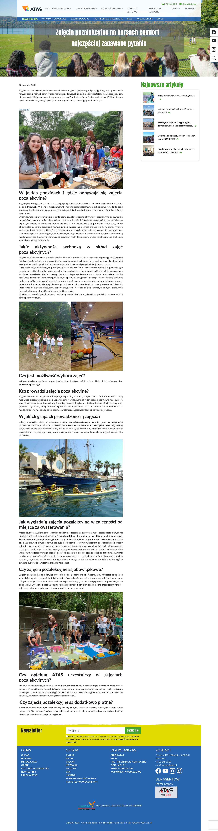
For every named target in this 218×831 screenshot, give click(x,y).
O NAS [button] (175, 8)
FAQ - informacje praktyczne (108, 19)
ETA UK (160, 19)
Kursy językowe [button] (111, 8)
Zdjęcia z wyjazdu (79, 19)
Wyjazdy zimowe (132, 10)
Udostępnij (24, 109)
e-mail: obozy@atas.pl (166, 765)
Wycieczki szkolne (155, 10)
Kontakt (190, 8)
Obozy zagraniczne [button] (57, 8)
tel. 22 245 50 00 (163, 761)
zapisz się (133, 730)
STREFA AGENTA (164, 784)
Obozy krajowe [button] (85, 8)
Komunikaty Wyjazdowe (53, 19)
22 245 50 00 (169, 4)
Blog (129, 19)
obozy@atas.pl (187, 4)
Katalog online (145, 19)
